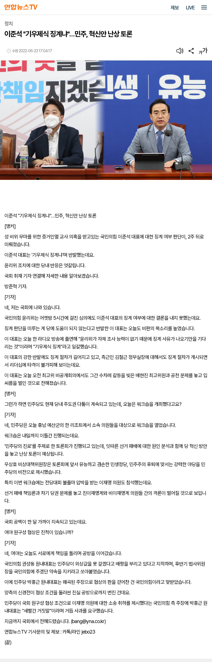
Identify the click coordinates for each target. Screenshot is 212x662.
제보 (175, 7)
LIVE (190, 7)
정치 (8, 24)
